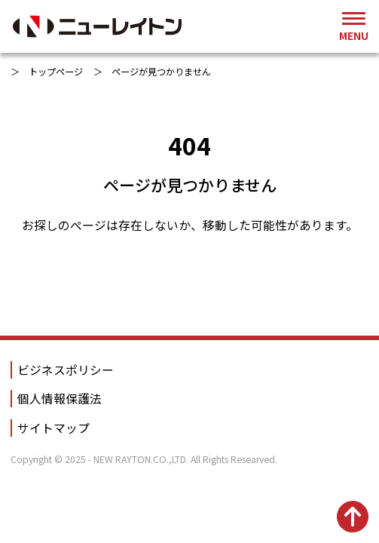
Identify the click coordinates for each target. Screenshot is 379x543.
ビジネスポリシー (65, 370)
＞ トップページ (47, 71)
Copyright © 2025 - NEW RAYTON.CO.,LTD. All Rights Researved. (144, 459)
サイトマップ (53, 428)
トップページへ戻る (189, 276)
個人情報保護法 (59, 398)
